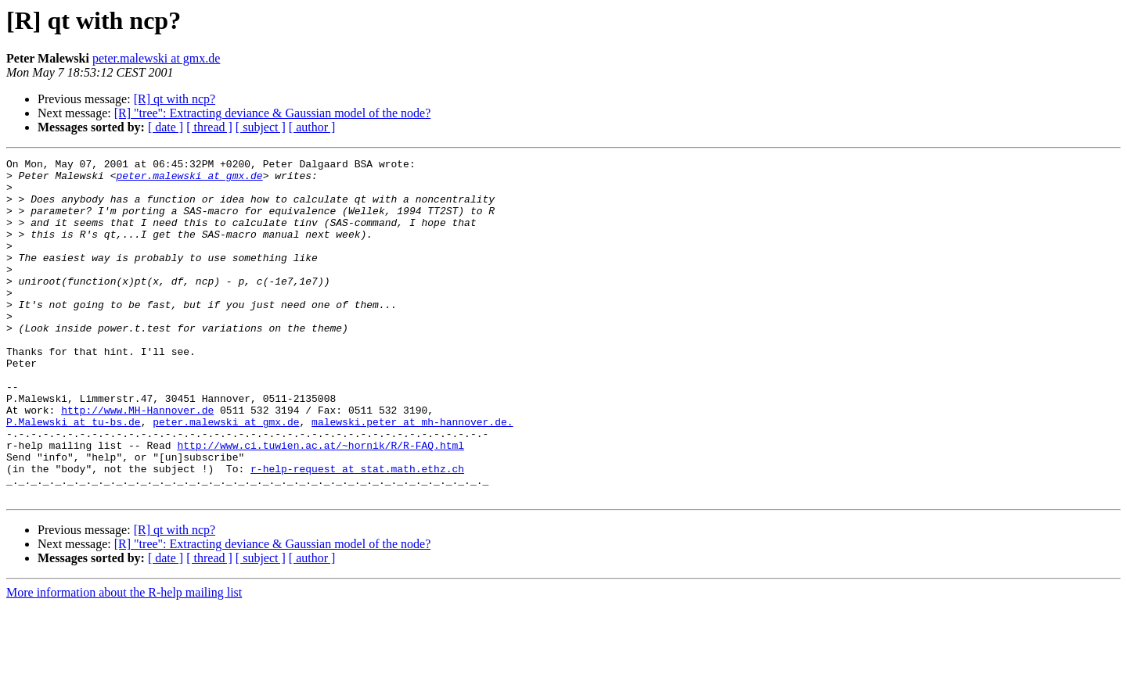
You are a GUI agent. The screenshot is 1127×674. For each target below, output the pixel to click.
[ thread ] (209, 127)
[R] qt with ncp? (174, 99)
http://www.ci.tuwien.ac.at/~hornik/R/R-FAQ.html (320, 504)
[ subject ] (261, 127)
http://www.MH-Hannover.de (137, 461)
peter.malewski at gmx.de (156, 58)
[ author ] (312, 127)
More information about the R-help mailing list (124, 660)
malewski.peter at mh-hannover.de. (412, 475)
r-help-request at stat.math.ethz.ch (357, 532)
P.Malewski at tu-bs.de (73, 475)
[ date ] (165, 127)
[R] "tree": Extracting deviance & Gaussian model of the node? (272, 113)
